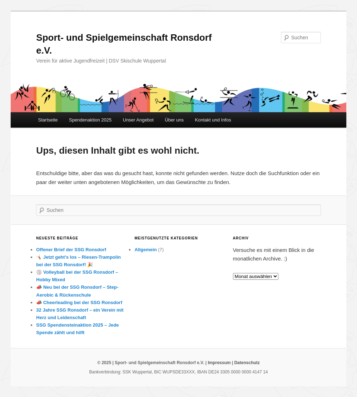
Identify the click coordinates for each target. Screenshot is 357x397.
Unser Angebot (138, 120)
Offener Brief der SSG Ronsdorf (71, 249)
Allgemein (145, 249)
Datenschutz (246, 362)
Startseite (48, 120)
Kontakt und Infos (213, 120)
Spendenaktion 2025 (90, 120)
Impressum (219, 362)
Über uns (174, 120)
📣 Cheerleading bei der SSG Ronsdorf (79, 302)
